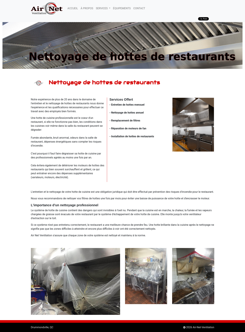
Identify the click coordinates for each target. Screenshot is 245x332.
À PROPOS (87, 8)
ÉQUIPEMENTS (122, 8)
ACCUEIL (72, 8)
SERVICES (102, 8)
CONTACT (139, 8)
